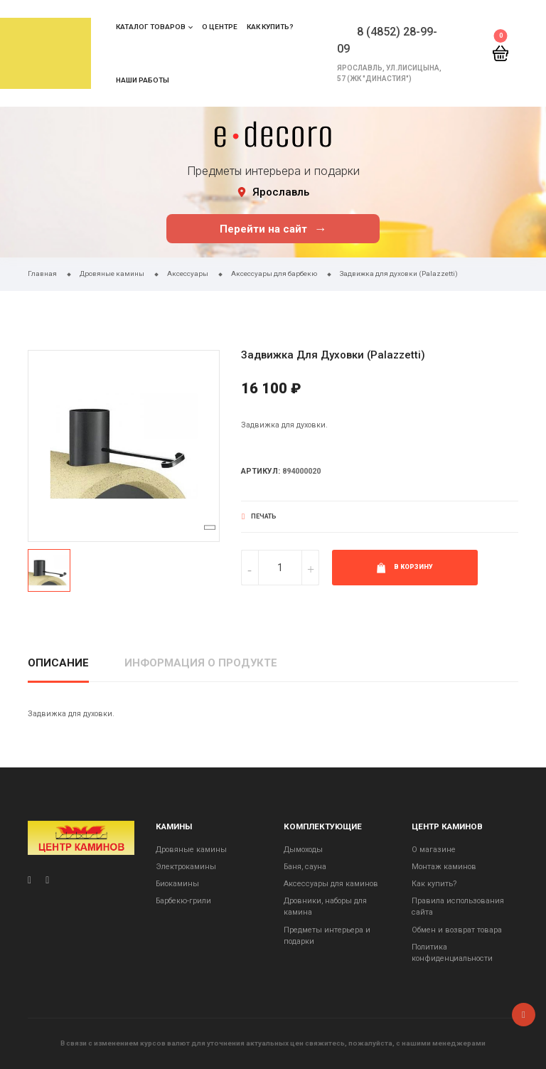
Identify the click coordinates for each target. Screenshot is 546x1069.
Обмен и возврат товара (457, 930)
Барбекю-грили (183, 900)
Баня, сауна (305, 866)
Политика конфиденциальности (452, 952)
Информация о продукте (200, 662)
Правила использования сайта (458, 906)
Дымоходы (303, 849)
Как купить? (270, 27)
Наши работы (142, 80)
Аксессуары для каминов (331, 883)
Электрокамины (186, 866)
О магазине (434, 849)
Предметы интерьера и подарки (327, 935)
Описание (58, 662)
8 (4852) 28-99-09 (387, 39)
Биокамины (177, 883)
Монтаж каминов (444, 866)
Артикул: (260, 471)
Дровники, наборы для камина (325, 906)
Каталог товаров (151, 27)
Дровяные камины (191, 849)
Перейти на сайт (273, 228)
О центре (219, 27)
